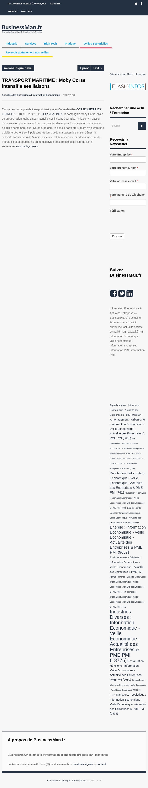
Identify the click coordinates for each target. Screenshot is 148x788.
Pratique (70, 43)
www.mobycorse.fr (27, 146)
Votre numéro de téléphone (127, 196)
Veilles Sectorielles (95, 43)
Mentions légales (83, 764)
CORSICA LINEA (52, 114)
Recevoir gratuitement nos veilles (27, 52)
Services (12, 11)
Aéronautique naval (18, 68)
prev (84, 68)
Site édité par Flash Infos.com (127, 74)
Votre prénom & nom (124, 167)
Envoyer (117, 236)
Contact (101, 764)
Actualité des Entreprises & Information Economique (31, 95)
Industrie (55, 4)
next (97, 68)
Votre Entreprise (121, 154)
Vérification (117, 210)
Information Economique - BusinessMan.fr (67, 780)
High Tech (26, 11)
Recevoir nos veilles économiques (27, 4)
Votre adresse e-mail (124, 181)
